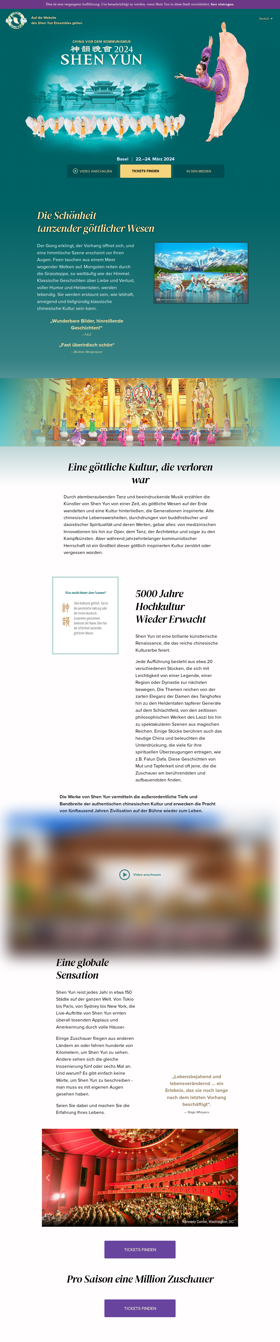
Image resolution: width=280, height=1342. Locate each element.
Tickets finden (145, 171)
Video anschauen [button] (92, 171)
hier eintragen (222, 5)
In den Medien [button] (198, 171)
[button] (145, 182)
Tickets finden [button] (140, 1249)
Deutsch (266, 18)
